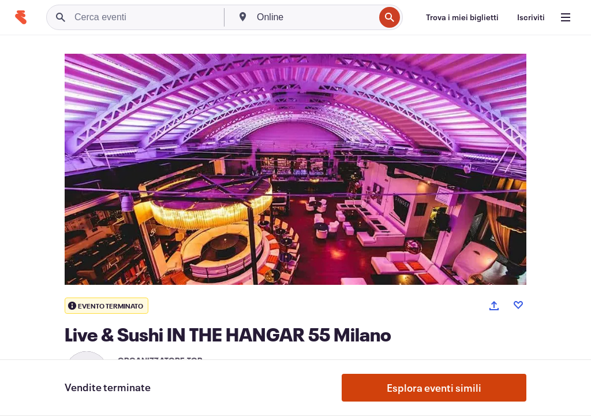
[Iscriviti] (531, 17)
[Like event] (518, 305)
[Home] (21, 17)
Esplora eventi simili (434, 388)
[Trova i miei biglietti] (462, 17)
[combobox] (314, 17)
